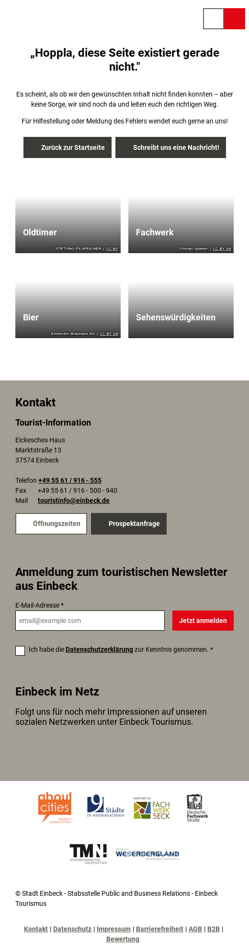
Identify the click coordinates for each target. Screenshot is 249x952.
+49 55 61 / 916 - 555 (70, 481)
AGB (195, 929)
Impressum (114, 929)
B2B (213, 929)
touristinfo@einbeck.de (74, 501)
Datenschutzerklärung (99, 649)
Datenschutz (72, 929)
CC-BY (112, 249)
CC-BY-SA (222, 249)
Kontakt (36, 929)
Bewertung (122, 939)
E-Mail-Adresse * (39, 605)
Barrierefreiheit (159, 929)
